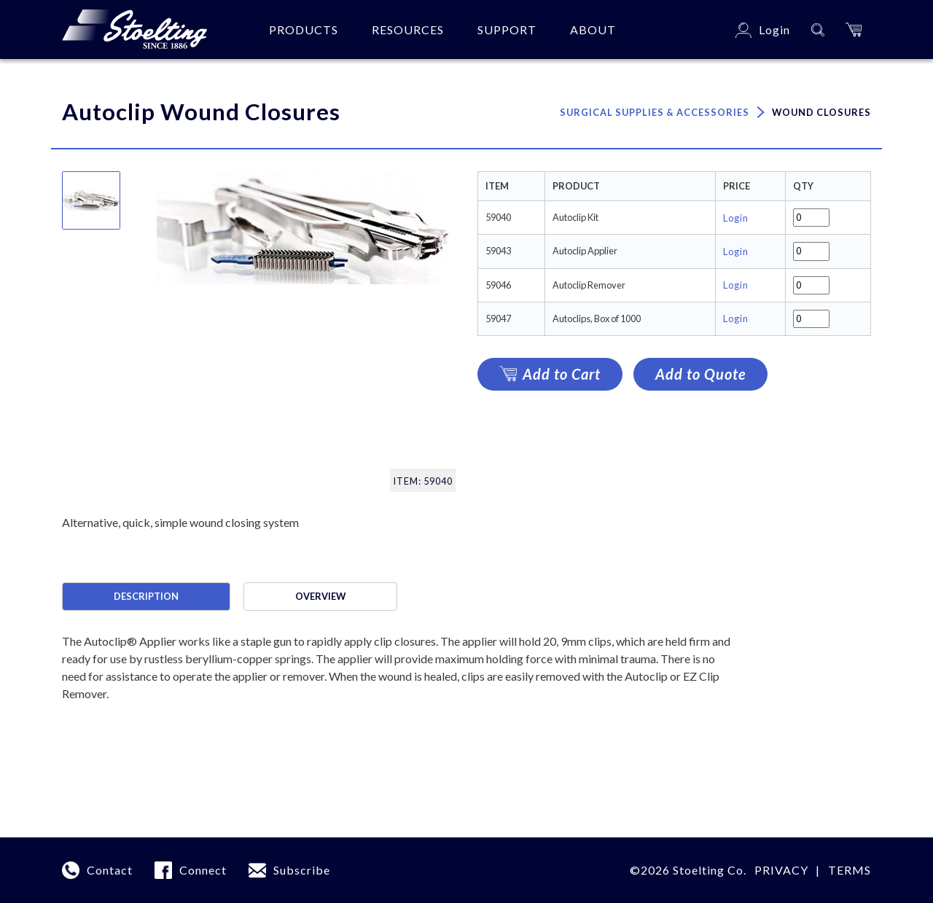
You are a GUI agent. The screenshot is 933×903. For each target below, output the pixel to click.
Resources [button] (408, 29)
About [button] (593, 29)
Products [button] (303, 29)
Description (146, 596)
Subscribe (301, 870)
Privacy (781, 870)
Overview (320, 596)
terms (849, 870)
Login (736, 218)
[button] (853, 29)
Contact (110, 870)
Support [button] (506, 29)
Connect (203, 870)
